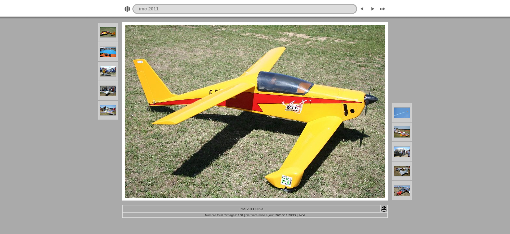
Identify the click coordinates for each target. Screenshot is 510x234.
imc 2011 (149, 8)
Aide (302, 215)
